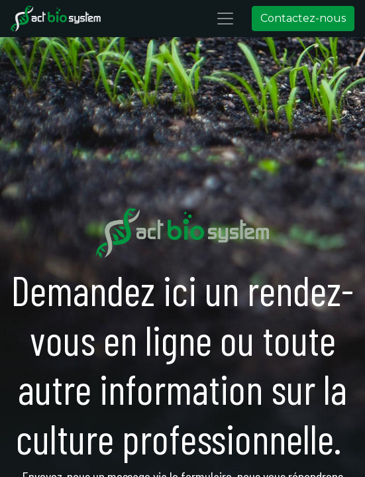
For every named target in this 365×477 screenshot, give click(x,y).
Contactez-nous (303, 18)
